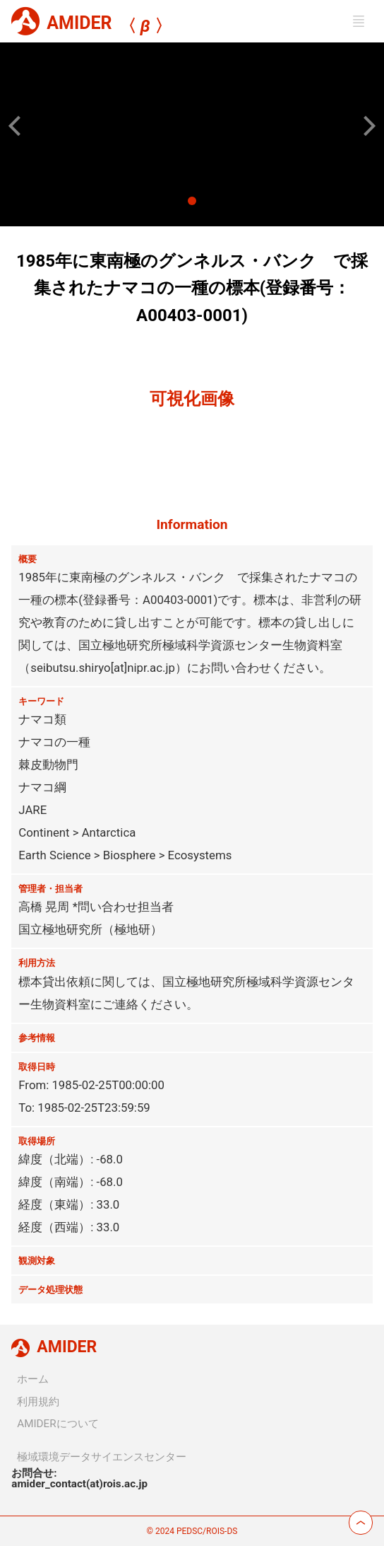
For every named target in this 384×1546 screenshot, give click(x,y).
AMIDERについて (57, 1423)
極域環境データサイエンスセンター (101, 1457)
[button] (18, 126)
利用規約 (38, 1401)
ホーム (33, 1379)
